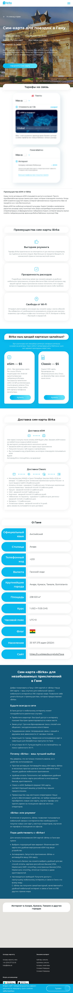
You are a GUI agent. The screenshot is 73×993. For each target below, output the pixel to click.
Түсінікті (58, 988)
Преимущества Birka (36, 36)
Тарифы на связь (11, 36)
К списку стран (14, 17)
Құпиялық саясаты (42, 961)
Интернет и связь (12, 44)
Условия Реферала (42, 967)
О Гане (57, 40)
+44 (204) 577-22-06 (9, 961)
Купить (20, 396)
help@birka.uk (7, 964)
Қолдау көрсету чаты (10, 959)
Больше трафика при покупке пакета (33, 174)
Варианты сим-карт (13, 40)
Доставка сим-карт (38, 40)
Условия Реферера (43, 970)
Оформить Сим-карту (20, 66)
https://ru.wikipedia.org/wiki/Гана (47, 653)
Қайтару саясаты (42, 959)
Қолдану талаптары (43, 964)
